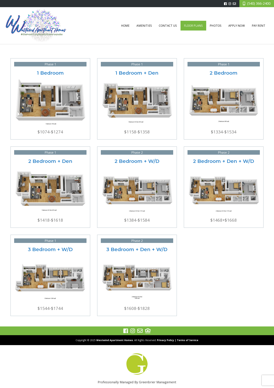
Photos (215, 26)
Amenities (144, 26)
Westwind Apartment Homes (114, 340)
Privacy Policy (165, 340)
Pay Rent (258, 26)
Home (125, 26)
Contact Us (168, 26)
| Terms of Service (186, 340)
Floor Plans (193, 26)
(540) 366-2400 (259, 3)
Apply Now (236, 26)
